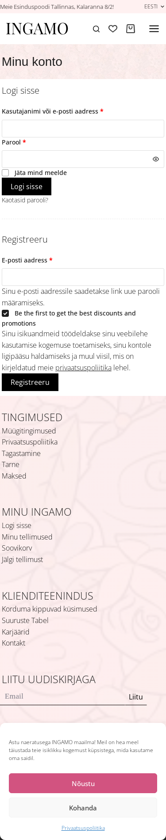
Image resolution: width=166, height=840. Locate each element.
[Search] (96, 29)
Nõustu (83, 783)
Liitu (136, 697)
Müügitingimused (29, 431)
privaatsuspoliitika (83, 367)
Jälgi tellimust (22, 559)
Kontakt (13, 643)
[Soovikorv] (112, 28)
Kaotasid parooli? (25, 200)
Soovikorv (17, 548)
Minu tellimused (27, 537)
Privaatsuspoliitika (83, 828)
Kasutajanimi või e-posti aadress (64, 110)
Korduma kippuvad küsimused (49, 609)
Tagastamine (21, 453)
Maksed (14, 476)
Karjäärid (16, 632)
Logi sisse (26, 186)
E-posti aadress (38, 259)
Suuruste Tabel (25, 620)
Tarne (10, 464)
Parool (25, 141)
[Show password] (156, 159)
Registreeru (30, 382)
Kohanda (83, 807)
